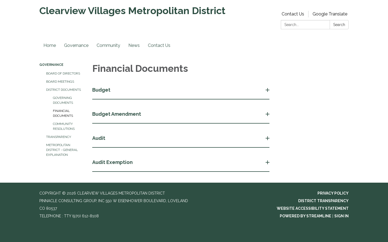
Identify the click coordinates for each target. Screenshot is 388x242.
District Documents (63, 90)
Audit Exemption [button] (113, 162)
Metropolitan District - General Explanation (62, 150)
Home (49, 45)
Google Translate (330, 14)
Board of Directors (63, 73)
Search (339, 24)
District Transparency (323, 201)
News (134, 45)
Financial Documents (63, 113)
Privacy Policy (333, 193)
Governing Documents (63, 100)
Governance (76, 45)
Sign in (341, 216)
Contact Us (293, 14)
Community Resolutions (64, 126)
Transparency (58, 137)
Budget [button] (102, 90)
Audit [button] (99, 138)
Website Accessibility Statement (313, 208)
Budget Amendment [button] (117, 114)
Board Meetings (60, 81)
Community (108, 45)
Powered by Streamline (305, 216)
